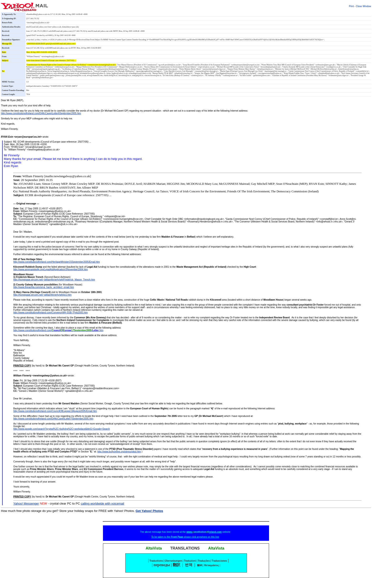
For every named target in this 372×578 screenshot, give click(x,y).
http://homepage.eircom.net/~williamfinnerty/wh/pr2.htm (42, 295)
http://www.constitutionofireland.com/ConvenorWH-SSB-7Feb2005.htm (50, 312)
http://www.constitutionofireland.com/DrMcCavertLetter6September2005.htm (41, 113)
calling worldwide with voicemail (102, 503)
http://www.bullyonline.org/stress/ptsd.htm (119, 451)
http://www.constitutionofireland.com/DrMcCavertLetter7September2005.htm (53, 418)
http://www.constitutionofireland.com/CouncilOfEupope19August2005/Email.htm (55, 411)
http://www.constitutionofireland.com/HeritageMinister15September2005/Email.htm (56, 262)
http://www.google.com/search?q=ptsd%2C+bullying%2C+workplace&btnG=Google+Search (61, 429)
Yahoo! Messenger (26, 503)
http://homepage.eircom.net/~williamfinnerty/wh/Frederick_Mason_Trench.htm (54, 279)
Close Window (363, 6)
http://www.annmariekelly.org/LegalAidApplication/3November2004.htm (50, 269)
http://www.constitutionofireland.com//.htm (58, 330)
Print (351, 6)
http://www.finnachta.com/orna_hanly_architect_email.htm (43, 287)
